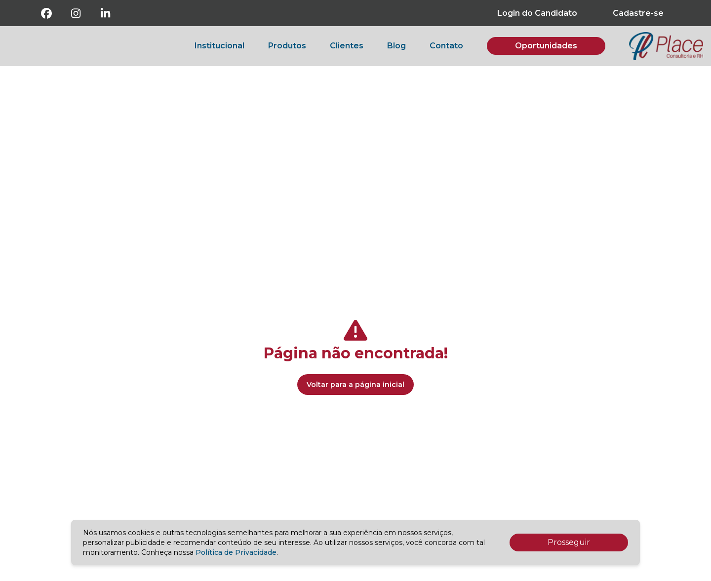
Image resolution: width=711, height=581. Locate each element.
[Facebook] (46, 13)
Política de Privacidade (236, 552)
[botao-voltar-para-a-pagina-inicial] (666, 46)
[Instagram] (76, 13)
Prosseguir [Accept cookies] (569, 542)
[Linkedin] (106, 13)
